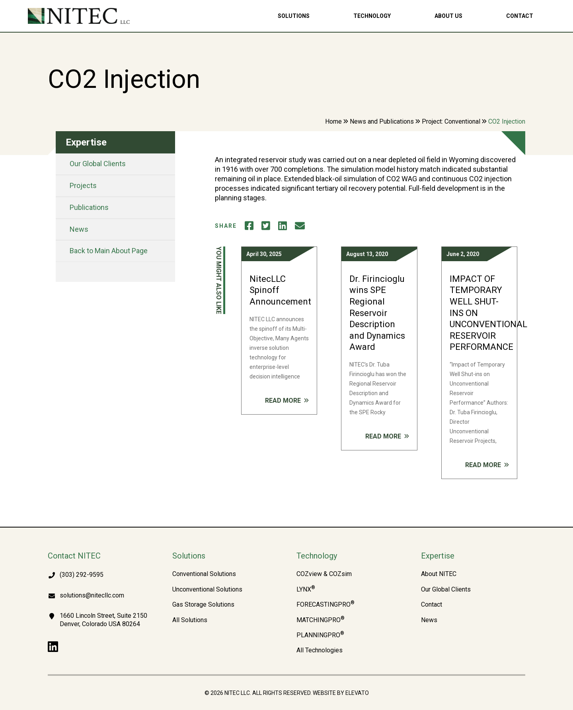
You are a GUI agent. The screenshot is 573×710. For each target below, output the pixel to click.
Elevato (357, 693)
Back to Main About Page (109, 250)
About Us (448, 16)
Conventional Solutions (204, 574)
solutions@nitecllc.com (92, 595)
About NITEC (438, 574)
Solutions (294, 16)
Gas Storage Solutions (203, 604)
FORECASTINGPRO (325, 604)
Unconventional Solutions (207, 589)
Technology (372, 16)
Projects (83, 185)
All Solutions (189, 620)
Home (333, 121)
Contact (519, 16)
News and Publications (382, 121)
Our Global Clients (98, 163)
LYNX (305, 589)
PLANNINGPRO (320, 635)
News (79, 229)
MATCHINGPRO (320, 620)
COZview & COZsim (324, 574)
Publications (89, 207)
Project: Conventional (451, 121)
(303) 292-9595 (81, 574)
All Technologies (319, 650)
